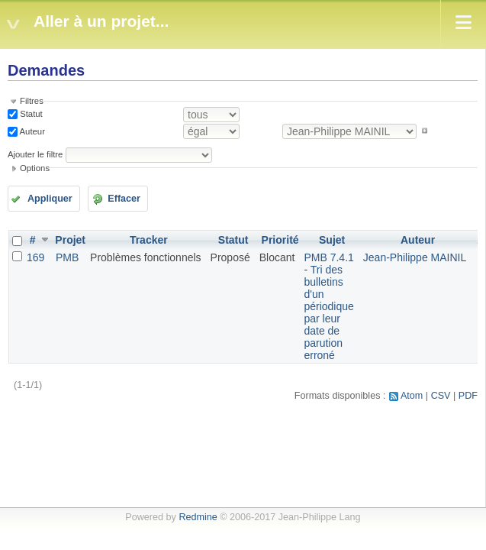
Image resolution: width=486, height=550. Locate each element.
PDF (468, 395)
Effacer (124, 198)
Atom (412, 395)
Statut (30, 113)
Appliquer (49, 198)
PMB (67, 257)
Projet (70, 240)
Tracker (149, 240)
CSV (441, 395)
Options (35, 168)
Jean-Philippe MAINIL (414, 257)
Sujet (332, 240)
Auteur (31, 130)
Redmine (198, 517)
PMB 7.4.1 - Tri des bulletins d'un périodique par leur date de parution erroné (328, 306)
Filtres (31, 100)
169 (35, 257)
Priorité (280, 240)
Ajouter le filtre (35, 154)
